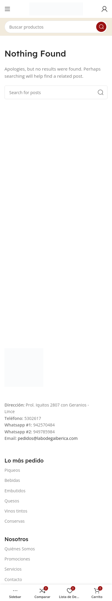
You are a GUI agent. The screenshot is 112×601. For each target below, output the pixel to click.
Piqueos (12, 470)
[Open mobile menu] (7, 9)
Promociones (17, 559)
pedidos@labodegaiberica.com (48, 438)
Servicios (13, 569)
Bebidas (12, 480)
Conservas (14, 521)
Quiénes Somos (19, 549)
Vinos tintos (15, 511)
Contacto (13, 579)
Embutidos (14, 490)
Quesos (11, 501)
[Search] (56, 27)
